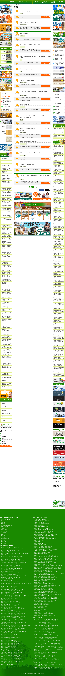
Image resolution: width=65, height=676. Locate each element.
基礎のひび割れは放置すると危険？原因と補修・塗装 (10, 644)
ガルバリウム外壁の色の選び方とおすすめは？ (9, 586)
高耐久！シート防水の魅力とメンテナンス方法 (6, 357)
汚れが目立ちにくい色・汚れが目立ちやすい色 (59, 55)
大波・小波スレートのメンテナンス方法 (6, 387)
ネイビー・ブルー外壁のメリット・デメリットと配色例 (10, 650)
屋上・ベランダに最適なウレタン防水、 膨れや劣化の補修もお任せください (14, 631)
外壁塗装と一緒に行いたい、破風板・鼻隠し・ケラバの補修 (44, 576)
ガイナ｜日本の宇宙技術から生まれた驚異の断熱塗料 (43, 638)
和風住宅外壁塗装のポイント (58, 274)
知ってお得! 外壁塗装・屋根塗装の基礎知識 (8, 569)
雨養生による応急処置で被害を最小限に (58, 318)
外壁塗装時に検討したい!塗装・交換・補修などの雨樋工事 (44, 583)
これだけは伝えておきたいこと (6, 525)
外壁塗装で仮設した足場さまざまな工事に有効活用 (59, 237)
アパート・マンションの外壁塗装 (40, 609)
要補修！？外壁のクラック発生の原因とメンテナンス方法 (11, 593)
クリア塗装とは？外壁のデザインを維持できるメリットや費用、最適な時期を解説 (48, 647)
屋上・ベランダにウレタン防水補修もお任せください (6, 353)
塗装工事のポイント (5, 165)
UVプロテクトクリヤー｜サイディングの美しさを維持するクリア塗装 (46, 635)
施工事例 (2, 520)
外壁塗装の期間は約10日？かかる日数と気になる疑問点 (11, 559)
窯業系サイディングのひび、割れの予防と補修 (58, 257)
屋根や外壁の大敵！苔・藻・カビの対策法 (58, 294)
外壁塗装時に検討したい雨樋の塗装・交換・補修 (6, 276)
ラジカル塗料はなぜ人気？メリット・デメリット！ (59, 372)
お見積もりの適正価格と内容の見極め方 (58, 173)
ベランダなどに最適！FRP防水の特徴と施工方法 (6, 350)
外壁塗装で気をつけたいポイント (6, 249)
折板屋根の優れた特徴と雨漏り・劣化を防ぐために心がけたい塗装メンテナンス (48, 565)
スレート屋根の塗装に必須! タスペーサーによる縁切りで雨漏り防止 (13, 608)
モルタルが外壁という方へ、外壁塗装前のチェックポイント (44, 665)
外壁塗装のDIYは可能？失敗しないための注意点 (58, 250)
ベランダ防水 (6, 62)
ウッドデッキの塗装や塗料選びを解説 (6, 327)
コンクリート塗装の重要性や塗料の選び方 (6, 337)
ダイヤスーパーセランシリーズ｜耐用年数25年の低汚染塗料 (44, 626)
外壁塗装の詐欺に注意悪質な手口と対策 (58, 176)
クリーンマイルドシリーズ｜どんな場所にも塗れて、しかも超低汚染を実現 (47, 640)
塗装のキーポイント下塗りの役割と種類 (58, 217)
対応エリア (3, 535)
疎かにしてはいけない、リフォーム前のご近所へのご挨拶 (11, 563)
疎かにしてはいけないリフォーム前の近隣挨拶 (58, 183)
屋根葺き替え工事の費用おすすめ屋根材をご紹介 (6, 189)
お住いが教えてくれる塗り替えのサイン (6, 169)
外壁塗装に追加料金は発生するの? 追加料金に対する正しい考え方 (45, 559)
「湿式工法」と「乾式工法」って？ (27, 187)
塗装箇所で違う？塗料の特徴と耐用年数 (58, 213)
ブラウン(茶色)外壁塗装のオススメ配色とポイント (59, 351)
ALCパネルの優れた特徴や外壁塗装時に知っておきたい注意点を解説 (13, 616)
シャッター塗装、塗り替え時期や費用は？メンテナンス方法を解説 (45, 597)
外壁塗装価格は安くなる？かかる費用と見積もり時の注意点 (44, 535)
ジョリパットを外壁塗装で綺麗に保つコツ (59, 281)
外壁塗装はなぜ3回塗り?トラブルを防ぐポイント (6, 253)
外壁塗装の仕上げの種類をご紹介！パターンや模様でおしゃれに (12, 664)
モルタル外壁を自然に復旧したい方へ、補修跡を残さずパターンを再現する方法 (15, 595)
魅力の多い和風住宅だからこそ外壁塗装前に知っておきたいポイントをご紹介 (47, 568)
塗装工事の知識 (4, 158)
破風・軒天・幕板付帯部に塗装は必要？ (6, 256)
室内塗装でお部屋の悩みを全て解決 (40, 553)
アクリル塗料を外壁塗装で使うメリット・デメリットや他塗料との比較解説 (47, 644)
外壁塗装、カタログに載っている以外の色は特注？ (30, 176)
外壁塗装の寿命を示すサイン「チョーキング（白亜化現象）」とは (12, 592)
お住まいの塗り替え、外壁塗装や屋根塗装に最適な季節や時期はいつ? (13, 590)
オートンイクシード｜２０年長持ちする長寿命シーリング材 (44, 641)
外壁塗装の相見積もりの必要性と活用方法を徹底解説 (10, 602)
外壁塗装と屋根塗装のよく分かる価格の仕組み (42, 520)
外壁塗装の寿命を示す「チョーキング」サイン (6, 226)
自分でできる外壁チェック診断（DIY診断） (8, 574)
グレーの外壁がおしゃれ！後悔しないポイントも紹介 (59, 338)
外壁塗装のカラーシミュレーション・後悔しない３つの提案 (11, 556)
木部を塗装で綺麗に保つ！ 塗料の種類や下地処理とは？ (11, 637)
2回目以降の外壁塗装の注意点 (57, 210)
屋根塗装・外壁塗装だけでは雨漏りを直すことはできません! (11, 568)
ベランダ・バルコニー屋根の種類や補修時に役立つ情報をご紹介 (12, 626)
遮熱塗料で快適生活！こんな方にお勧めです (42, 631)
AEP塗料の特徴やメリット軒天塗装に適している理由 (59, 375)
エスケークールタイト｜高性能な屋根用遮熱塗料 (42, 629)
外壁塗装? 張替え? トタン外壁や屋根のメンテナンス (43, 564)
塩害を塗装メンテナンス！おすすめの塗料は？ (6, 364)
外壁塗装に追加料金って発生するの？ (58, 160)
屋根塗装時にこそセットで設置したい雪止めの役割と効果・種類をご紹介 (47, 585)
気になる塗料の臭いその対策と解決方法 (58, 186)
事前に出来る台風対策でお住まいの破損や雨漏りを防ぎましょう (12, 641)
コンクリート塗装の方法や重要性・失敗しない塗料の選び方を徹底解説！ (47, 598)
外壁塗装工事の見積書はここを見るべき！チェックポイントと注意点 (46, 534)
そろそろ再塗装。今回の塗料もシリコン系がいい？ (30, 68)
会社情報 (2, 534)
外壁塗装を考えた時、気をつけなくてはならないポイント (11, 599)
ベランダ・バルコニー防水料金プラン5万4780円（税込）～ (44, 531)
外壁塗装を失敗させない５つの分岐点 (58, 156)
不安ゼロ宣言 (3, 532)
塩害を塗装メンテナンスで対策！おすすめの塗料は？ (10, 635)
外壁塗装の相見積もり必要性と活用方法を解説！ (59, 163)
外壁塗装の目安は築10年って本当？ (5, 172)
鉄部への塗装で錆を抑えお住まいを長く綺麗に (6, 317)
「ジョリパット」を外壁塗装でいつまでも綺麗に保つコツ (11, 620)
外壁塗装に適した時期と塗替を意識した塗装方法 (6, 202)
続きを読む (45, 40)
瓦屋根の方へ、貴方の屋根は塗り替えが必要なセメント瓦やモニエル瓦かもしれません (49, 573)
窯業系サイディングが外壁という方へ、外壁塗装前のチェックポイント (46, 667)
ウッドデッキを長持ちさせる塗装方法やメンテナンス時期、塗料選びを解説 (47, 594)
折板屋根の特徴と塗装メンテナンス (5, 307)
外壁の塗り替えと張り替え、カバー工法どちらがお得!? (10, 577)
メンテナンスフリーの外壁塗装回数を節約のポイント (59, 200)
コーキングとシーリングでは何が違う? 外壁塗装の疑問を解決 (12, 614)
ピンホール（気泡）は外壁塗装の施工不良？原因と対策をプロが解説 (13, 596)
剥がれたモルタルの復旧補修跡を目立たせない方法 (6, 233)
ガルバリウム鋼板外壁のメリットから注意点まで (58, 203)
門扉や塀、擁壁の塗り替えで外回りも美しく (42, 552)
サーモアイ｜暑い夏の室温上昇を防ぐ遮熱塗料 (42, 622)
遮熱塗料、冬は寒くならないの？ (40, 650)
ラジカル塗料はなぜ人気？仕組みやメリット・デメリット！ (11, 662)
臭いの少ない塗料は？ (24, 128)
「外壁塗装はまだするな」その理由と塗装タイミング (6, 179)
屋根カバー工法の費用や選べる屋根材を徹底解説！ (43, 547)
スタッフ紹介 (4, 406)
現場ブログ (3, 522)
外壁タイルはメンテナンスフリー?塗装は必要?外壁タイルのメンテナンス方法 (47, 567)
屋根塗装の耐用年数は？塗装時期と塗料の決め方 (58, 328)
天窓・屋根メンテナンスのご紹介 (6, 270)
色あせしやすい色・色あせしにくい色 (59, 59)
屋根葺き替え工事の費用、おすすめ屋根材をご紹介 (43, 546)
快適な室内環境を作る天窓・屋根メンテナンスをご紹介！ (44, 580)
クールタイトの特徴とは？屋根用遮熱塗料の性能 (59, 368)
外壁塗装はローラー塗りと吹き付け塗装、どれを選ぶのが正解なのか (13, 613)
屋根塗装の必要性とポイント (39, 543)
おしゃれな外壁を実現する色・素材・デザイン (59, 331)
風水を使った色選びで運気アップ (59, 51)
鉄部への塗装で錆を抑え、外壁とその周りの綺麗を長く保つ (44, 589)
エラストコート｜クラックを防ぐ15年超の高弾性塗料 (43, 634)
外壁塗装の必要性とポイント (39, 541)
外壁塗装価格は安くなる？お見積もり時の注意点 (6, 182)
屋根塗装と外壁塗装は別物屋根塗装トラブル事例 (6, 246)
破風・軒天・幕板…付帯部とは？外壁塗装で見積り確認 (44, 574)
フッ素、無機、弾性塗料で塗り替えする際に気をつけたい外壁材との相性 (14, 622)
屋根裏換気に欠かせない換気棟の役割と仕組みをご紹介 (10, 634)
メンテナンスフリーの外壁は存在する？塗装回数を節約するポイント (13, 581)
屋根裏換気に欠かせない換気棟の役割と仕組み (6, 360)
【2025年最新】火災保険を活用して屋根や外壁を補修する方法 (45, 538)
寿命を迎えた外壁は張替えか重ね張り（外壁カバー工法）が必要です (46, 549)
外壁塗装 (6, 51)
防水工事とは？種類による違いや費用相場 (6, 347)
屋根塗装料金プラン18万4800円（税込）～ (41, 528)
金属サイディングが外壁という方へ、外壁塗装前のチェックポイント (46, 668)
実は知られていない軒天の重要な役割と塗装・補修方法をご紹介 (45, 577)
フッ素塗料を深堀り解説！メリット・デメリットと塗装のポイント (12, 659)
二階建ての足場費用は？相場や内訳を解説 (58, 244)
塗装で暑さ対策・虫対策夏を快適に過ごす (6, 223)
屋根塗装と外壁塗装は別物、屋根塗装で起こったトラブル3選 (11, 607)
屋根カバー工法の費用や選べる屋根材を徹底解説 (6, 192)
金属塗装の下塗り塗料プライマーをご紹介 (58, 220)
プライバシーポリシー (6, 413)
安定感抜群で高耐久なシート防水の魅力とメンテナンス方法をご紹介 (13, 632)
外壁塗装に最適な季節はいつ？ (6, 206)
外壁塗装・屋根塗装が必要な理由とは (7, 571)
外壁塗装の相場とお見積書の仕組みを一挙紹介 (42, 532)
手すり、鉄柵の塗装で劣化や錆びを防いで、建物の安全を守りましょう (46, 592)
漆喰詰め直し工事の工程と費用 (58, 277)
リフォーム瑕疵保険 (4, 526)
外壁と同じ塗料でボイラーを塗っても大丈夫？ (29, 45)
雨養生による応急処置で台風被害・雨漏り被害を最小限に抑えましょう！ (14, 643)
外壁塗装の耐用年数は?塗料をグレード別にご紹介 (6, 199)
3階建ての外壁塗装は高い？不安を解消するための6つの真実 (11, 566)
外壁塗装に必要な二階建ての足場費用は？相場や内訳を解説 (44, 615)
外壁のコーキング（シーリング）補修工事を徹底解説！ (44, 561)
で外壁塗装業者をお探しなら (6, 538)
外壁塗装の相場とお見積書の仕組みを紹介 (58, 166)
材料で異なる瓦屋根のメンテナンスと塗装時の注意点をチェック (45, 571)
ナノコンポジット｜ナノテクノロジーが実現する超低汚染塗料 (45, 632)
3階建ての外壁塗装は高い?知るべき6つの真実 (59, 190)
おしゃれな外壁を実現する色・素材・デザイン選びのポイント (12, 649)
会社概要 (3, 403)
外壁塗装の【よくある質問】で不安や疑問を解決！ (10, 547)
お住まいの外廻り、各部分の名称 (7, 578)
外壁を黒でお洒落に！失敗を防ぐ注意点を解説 (58, 341)
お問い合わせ (4, 416)
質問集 (19, 28)
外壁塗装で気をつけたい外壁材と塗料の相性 (6, 384)
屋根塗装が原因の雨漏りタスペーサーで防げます (6, 293)
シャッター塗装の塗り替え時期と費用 (5, 334)
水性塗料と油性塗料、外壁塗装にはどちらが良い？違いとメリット (45, 656)
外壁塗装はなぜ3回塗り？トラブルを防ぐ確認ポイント (10, 601)
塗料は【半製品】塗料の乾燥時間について (6, 367)
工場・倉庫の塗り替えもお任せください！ (59, 129)
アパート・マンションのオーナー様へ (58, 133)
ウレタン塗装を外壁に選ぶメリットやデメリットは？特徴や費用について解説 (47, 646)
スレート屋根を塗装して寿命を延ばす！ (41, 606)
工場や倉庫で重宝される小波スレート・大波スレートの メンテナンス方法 (14, 623)
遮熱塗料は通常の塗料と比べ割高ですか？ (29, 165)
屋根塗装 (6, 55)
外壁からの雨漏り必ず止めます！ (40, 540)
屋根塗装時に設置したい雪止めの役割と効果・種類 (6, 280)
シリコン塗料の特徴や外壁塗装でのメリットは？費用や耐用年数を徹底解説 (47, 643)
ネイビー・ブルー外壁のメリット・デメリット (58, 335)
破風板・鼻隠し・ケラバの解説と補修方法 (6, 260)
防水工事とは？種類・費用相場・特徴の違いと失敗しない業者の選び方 (13, 628)
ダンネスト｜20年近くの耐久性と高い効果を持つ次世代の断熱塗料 (46, 637)
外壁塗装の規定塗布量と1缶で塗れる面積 (58, 287)
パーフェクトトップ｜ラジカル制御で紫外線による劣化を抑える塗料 (46, 619)
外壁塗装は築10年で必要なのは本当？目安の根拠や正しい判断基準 (12, 560)
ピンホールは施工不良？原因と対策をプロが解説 (6, 236)
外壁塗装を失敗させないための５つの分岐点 (9, 554)
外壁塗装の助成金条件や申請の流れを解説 (58, 153)
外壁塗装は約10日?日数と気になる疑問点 (58, 180)
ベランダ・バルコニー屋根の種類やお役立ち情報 (6, 344)
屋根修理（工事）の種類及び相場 (5, 186)
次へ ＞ (37, 210)
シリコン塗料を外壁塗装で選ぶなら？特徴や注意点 (6, 216)
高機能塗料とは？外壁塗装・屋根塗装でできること (6, 242)
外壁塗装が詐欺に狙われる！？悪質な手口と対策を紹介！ (11, 604)
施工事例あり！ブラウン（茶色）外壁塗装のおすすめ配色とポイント (13, 658)
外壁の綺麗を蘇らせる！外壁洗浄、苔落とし (58, 291)
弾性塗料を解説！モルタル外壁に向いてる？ (59, 358)
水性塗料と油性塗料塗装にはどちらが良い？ (58, 267)
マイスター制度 (4, 529)
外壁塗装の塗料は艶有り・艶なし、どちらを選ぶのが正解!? (44, 655)
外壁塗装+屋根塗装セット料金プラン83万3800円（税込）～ (44, 529)
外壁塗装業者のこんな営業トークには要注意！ (59, 247)
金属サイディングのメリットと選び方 (5, 300)
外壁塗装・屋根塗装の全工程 (39, 525)
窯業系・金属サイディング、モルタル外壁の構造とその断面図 (12, 619)
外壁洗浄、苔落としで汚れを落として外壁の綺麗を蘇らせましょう (45, 601)
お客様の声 (3, 523)
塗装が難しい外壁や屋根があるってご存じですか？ (59, 254)
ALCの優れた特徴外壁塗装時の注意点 (5, 374)
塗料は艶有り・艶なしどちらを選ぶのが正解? (58, 264)
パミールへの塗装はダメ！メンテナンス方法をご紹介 (59, 304)
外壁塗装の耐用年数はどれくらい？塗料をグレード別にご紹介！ (12, 587)
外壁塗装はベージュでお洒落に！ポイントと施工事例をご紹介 (12, 656)
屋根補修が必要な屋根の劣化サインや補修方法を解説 (43, 588)
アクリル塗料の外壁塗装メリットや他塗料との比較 (6, 209)
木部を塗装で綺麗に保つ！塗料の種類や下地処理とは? (59, 300)
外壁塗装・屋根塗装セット (6, 58)
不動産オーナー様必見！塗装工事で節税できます (58, 234)
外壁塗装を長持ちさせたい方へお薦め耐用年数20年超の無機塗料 (45, 658)
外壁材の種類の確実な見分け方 (57, 197)
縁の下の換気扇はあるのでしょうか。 (28, 92)
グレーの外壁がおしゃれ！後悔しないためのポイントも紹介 (11, 652)
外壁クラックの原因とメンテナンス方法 (6, 229)
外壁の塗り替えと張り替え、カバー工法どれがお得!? (58, 193)
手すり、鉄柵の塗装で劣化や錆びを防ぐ (6, 323)
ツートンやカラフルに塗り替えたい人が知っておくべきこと (59, 63)
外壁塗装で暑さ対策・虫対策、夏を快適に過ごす (42, 612)
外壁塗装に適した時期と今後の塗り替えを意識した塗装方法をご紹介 (13, 589)
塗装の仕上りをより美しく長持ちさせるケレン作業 (6, 239)
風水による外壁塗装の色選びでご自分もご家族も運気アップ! (11, 557)
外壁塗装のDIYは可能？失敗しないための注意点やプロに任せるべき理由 (13, 575)
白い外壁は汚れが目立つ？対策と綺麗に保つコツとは (59, 345)
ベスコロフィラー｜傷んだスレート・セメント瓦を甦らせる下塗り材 (46, 625)
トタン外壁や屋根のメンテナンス (5, 303)
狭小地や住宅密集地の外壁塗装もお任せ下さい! (6, 297)
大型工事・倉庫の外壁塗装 (39, 607)
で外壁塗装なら (4, 410)
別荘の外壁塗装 (37, 610)
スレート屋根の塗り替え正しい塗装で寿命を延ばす (6, 290)
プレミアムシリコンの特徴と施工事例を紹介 (58, 365)
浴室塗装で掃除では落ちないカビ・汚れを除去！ (42, 595)
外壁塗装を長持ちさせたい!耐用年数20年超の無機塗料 (59, 227)
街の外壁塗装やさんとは (5, 519)
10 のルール (3, 528)
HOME (16, 28)
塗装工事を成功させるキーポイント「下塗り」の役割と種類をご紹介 (46, 662)
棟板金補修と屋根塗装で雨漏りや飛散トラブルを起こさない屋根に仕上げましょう (15, 625)
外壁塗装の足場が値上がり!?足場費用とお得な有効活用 (44, 613)
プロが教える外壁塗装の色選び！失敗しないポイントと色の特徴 (12, 548)
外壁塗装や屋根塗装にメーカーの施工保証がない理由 (59, 230)
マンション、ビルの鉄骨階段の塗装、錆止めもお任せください (45, 591)
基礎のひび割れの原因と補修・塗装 (57, 321)
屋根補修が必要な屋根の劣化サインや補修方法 (6, 286)
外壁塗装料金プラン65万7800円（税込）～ (41, 526)
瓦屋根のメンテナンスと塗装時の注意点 (6, 310)
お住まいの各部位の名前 (6, 195)
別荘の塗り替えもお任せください (59, 136)
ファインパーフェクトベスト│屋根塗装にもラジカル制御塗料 (45, 620)
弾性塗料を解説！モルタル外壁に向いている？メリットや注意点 (12, 661)
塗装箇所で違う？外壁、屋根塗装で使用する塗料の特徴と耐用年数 (45, 652)
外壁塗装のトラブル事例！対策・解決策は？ (59, 324)
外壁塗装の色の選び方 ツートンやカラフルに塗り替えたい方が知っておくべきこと (15, 553)
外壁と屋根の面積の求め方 (6, 377)
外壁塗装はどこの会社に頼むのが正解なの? (8, 610)
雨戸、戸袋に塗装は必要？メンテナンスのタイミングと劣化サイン (45, 600)
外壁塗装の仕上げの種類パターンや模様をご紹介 (58, 361)
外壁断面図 (4, 380)
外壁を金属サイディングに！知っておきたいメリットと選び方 (45, 562)
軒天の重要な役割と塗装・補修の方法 (5, 263)
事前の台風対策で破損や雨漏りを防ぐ (58, 314)
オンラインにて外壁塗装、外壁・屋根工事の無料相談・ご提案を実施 (46, 556)
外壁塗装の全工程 (5, 175)
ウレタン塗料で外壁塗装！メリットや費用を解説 (6, 212)
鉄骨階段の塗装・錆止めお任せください (6, 320)
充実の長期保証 (4, 531)
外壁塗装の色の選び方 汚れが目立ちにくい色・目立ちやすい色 (12, 551)
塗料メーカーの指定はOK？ (25, 57)
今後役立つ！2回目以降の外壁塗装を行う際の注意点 (43, 550)
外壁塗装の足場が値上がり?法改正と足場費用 (58, 240)
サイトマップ (4, 420)
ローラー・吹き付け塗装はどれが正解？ (58, 284)
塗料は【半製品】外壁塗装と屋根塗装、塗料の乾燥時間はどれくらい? (13, 611)
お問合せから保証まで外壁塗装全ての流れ (41, 523)
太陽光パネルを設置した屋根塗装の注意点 (58, 297)
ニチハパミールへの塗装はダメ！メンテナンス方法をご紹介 (11, 638)
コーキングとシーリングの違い (6, 371)
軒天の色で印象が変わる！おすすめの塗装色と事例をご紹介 (44, 579)
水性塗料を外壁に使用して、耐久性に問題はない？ (30, 34)
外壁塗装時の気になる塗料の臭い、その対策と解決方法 (10, 565)
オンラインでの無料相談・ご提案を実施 (58, 146)
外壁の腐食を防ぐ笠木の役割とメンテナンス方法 (6, 273)
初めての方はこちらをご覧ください (40, 519)
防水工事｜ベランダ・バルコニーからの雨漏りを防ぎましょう (45, 555)
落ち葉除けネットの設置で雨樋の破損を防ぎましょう (43, 586)
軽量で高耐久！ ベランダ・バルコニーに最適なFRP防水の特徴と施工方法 (14, 629)
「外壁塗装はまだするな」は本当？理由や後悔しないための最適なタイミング (14, 562)
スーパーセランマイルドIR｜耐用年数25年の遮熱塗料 (43, 623)
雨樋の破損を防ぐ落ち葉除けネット (5, 283)
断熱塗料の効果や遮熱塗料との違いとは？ (58, 308)
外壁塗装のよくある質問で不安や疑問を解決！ (59, 149)
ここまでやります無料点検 (39, 522)
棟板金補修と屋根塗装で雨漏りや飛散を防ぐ (6, 340)
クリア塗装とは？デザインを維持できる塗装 (6, 219)
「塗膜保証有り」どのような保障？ (27, 103)
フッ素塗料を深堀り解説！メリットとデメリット (59, 355)
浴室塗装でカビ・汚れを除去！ (5, 330)
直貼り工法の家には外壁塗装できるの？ (58, 260)
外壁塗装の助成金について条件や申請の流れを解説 (43, 558)
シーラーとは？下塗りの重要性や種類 (58, 223)
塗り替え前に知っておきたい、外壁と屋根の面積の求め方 (11, 617)
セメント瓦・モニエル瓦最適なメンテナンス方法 (6, 313)
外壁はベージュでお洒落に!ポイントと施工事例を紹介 (59, 348)
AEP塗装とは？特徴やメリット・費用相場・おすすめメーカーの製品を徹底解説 (48, 649)
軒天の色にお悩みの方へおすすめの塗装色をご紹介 (6, 266)
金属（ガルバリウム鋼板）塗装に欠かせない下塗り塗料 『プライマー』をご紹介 (48, 664)
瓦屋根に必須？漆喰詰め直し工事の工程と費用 (42, 570)
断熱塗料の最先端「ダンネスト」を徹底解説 (59, 311)
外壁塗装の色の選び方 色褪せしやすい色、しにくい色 (10, 550)
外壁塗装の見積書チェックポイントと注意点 (59, 170)
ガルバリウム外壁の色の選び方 (58, 207)
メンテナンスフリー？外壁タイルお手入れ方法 (58, 271)
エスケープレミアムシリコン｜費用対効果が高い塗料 (43, 628)
